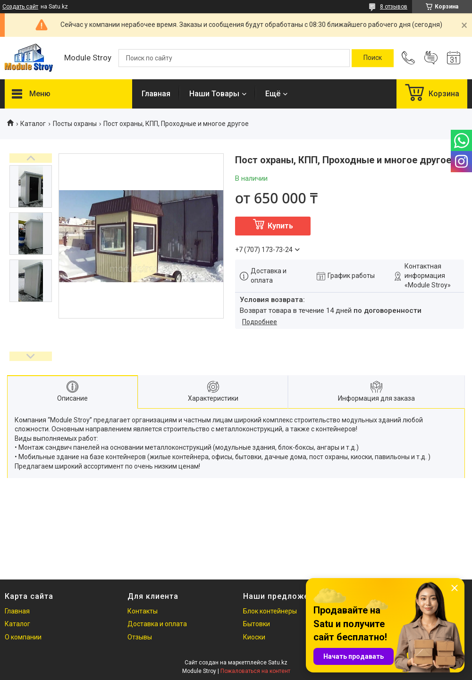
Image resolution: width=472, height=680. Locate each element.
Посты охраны (75, 123)
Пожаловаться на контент (255, 671)
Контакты (142, 611)
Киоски (254, 637)
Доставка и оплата (157, 624)
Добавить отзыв (431, 58)
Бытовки (256, 624)
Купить (280, 225)
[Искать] (373, 58)
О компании (23, 637)
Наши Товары (214, 93)
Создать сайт (20, 6)
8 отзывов (393, 6)
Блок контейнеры (270, 611)
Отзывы (139, 637)
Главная (156, 93)
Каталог (33, 123)
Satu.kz (277, 662)
